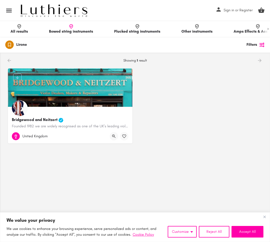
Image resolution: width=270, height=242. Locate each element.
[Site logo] (55, 10)
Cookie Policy (143, 234)
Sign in (229, 10)
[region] (135, 227)
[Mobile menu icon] (9, 10)
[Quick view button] (114, 136)
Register (246, 10)
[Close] (264, 217)
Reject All (214, 231)
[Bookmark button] (124, 136)
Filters (256, 45)
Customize (180, 231)
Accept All (247, 231)
